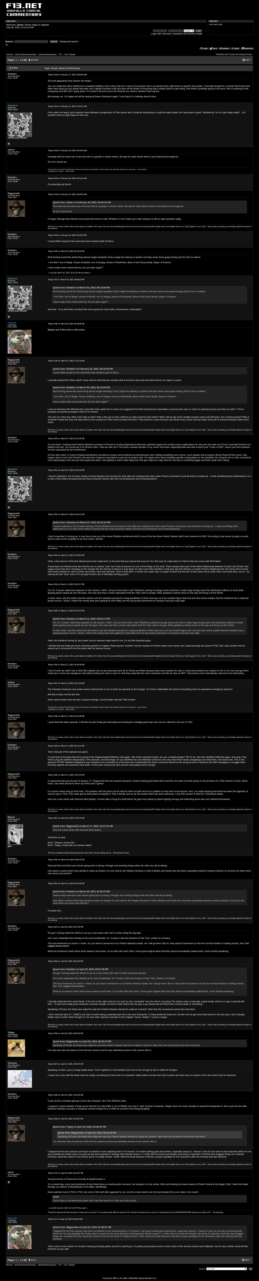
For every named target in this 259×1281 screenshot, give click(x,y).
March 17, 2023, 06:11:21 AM (66, 746)
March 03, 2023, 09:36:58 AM (66, 324)
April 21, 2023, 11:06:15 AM (65, 1095)
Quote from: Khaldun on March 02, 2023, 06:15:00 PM (81, 287)
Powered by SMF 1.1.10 (112, 1278)
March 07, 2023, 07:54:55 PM (66, 555)
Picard (72, 54)
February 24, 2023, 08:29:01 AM (67, 194)
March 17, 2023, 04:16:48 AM (66, 716)
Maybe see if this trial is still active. (66, 329)
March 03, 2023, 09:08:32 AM (66, 280)
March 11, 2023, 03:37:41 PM (66, 611)
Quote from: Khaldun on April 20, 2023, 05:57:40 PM (80, 969)
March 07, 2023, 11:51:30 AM (66, 361)
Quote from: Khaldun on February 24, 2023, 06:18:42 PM (83, 369)
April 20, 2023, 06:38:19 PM (65, 1033)
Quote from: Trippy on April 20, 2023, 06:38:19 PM (79, 1127)
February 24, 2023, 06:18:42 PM (67, 235)
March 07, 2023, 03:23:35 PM (66, 439)
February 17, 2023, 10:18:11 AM (67, 106)
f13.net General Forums (25, 54)
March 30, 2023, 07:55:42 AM (66, 818)
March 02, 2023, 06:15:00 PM (66, 251)
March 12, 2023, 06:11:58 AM (66, 683)
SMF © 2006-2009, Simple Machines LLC (139, 1278)
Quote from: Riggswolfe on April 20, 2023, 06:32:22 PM (82, 1041)
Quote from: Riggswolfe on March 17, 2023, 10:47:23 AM (83, 826)
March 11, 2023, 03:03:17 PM (66, 584)
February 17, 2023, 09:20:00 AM (67, 75)
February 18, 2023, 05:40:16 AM (67, 150)
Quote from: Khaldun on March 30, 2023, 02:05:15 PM (81, 891)
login (35, 24)
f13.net (10, 54)
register (45, 24)
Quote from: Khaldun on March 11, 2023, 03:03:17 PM (81, 618)
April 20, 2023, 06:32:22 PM (65, 961)
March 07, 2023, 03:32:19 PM (66, 470)
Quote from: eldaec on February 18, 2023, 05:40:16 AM (82, 202)
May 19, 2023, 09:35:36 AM (65, 1219)
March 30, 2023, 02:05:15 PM (66, 860)
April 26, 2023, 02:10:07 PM (65, 1173)
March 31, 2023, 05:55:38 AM (66, 883)
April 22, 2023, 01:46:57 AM (65, 1119)
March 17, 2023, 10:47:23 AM (66, 775)
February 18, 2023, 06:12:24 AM (67, 178)
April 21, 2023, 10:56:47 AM (65, 1064)
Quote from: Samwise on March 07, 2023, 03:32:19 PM (82, 522)
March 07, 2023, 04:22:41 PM (66, 514)
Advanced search (69, 41)
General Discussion (47, 54)
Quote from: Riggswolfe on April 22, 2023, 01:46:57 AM (82, 1227)
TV (60, 54)
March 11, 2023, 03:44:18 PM (66, 665)
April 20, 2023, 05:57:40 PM (65, 927)
